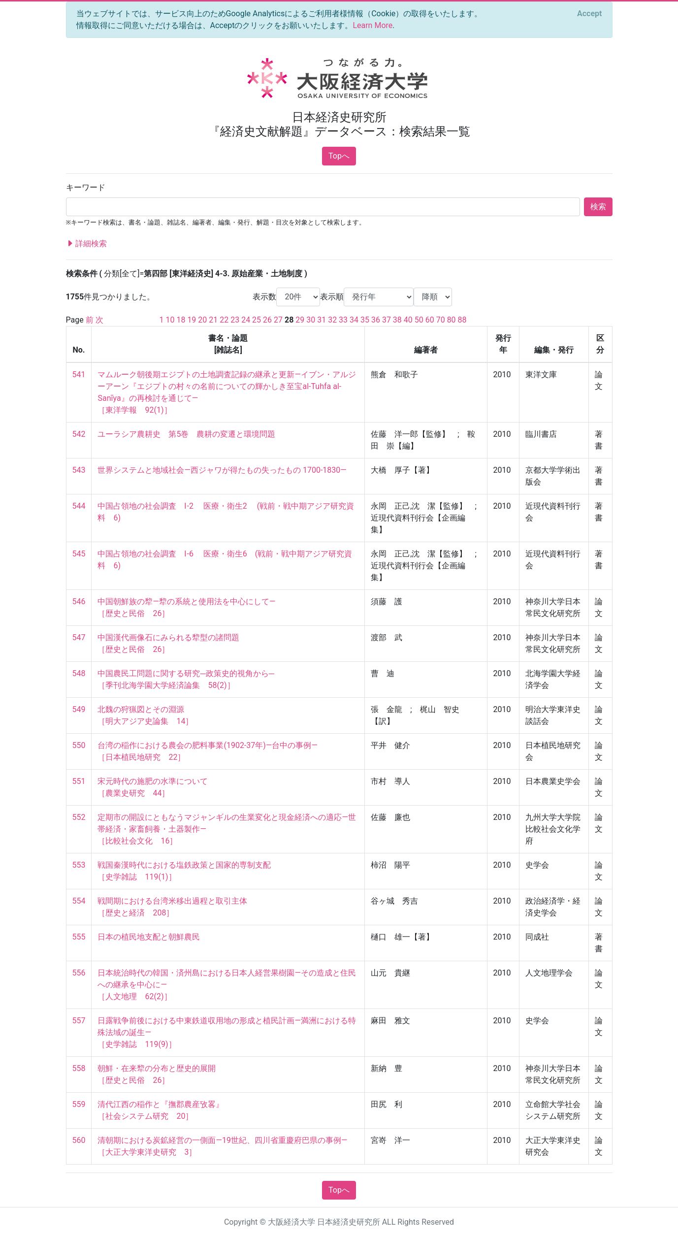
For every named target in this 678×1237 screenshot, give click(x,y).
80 (451, 320)
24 (245, 320)
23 (234, 320)
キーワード (85, 187)
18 (180, 320)
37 (386, 320)
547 (79, 637)
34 (354, 320)
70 (440, 320)
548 (79, 673)
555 (79, 937)
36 (375, 320)
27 (278, 320)
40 (408, 320)
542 (79, 434)
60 (429, 320)
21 (213, 320)
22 (224, 320)
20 (202, 320)
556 (79, 972)
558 (79, 1068)
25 (256, 320)
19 (191, 320)
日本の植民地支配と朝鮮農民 (148, 937)
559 (79, 1104)
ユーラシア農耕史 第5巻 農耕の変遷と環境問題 (186, 434)
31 (321, 320)
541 (79, 374)
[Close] (589, 14)
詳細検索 (86, 244)
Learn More (372, 25)
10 (169, 320)
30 (310, 320)
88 (462, 320)
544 (79, 506)
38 (397, 320)
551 (79, 781)
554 (79, 901)
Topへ (339, 156)
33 (343, 320)
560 (79, 1140)
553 (79, 865)
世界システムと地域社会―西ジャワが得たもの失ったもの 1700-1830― (221, 470)
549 (79, 709)
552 (79, 817)
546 (79, 601)
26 (267, 320)
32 (332, 320)
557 (79, 1020)
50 (419, 320)
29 (299, 320)
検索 (598, 206)
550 (79, 745)
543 (79, 470)
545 (79, 553)
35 (364, 320)
